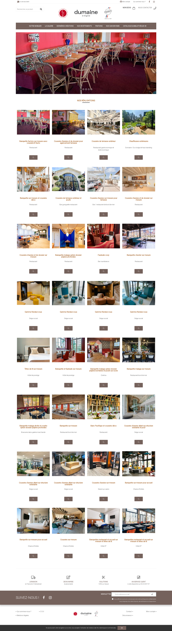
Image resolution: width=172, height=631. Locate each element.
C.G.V (42, 611)
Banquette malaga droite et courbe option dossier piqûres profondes (33, 427)
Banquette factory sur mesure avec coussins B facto (33, 142)
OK (122, 628)
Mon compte (125, 1)
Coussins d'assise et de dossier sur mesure (138, 199)
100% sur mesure (104, 580)
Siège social (33, 318)
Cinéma (103, 375)
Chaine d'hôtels (138, 489)
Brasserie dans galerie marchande (33, 432)
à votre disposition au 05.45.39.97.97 (139, 580)
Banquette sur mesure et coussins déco (33, 199)
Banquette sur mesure (68, 426)
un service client (23, 1)
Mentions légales (23, 615)
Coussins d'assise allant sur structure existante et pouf (138, 427)
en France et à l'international (33, 580)
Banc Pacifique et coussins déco (104, 426)
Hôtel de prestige (33, 375)
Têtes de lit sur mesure (33, 369)
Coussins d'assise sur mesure (103, 483)
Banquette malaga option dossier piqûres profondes (68, 256)
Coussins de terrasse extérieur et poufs (68, 199)
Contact (129, 611)
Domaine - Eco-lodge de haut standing (138, 147)
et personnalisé (68, 580)
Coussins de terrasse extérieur (103, 141)
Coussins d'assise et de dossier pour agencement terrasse (68, 142)
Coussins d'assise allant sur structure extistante (33, 484)
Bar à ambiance (103, 261)
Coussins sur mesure (68, 540)
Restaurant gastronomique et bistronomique (103, 149)
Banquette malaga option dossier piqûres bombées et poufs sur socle (103, 370)
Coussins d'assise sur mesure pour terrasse (103, 199)
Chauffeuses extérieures (138, 141)
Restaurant (33, 147)
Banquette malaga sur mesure (139, 369)
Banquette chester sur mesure (139, 255)
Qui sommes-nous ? (139, 1)
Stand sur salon (103, 489)
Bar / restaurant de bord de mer (104, 204)
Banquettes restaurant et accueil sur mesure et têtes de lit (103, 540)
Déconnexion (127, 615)
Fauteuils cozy (103, 255)
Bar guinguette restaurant (68, 204)
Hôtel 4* (103, 546)
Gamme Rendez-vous (33, 312)
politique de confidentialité (148, 599)
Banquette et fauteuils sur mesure (68, 369)
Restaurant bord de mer (138, 375)
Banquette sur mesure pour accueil (138, 483)
